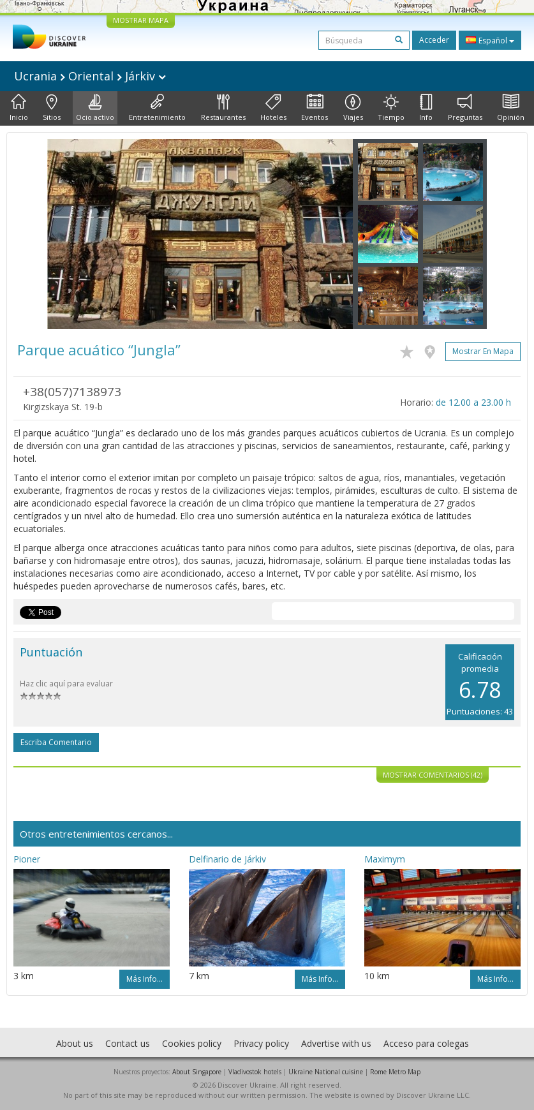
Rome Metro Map (395, 1071)
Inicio (19, 108)
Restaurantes (223, 108)
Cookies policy (191, 1043)
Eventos (314, 108)
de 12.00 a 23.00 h (473, 402)
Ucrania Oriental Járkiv (90, 76)
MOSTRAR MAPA (140, 20)
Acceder (434, 39)
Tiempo (391, 108)
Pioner (26, 859)
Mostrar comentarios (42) (432, 775)
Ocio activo (95, 108)
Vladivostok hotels (254, 1071)
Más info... (144, 978)
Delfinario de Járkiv (227, 859)
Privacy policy (261, 1043)
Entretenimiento (157, 108)
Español (490, 40)
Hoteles (273, 108)
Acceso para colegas (426, 1043)
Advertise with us (336, 1043)
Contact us (127, 1043)
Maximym (384, 859)
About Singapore (196, 1071)
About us (74, 1043)
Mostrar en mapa (483, 351)
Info (426, 108)
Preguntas (465, 108)
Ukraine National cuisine (325, 1071)
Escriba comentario (56, 742)
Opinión (510, 108)
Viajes (353, 108)
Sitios (52, 108)
